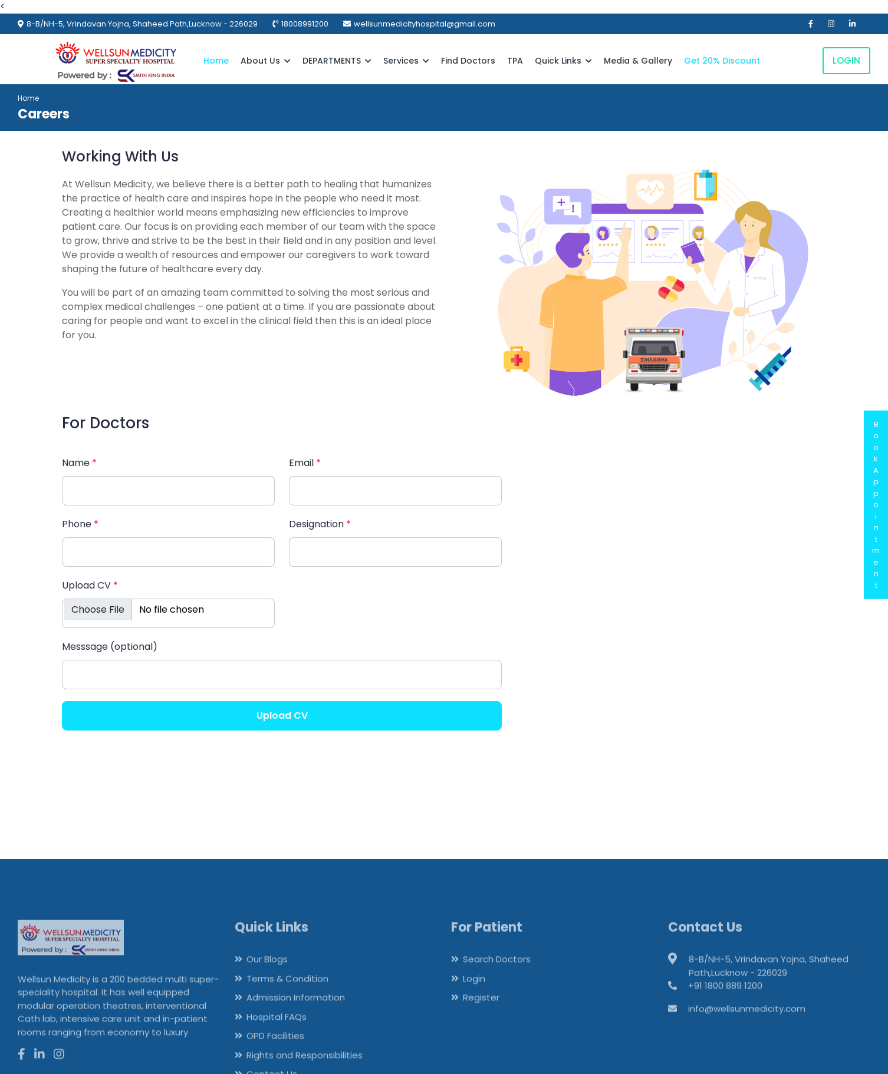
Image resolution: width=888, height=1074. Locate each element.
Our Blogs (267, 976)
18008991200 (304, 23)
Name (79, 463)
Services (406, 61)
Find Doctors (468, 61)
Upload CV (90, 585)
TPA (515, 61)
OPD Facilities (275, 1053)
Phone (80, 524)
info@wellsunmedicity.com (746, 1025)
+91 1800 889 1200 (725, 1003)
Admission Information (295, 1015)
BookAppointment (876, 505)
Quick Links (563, 61)
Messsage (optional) (109, 646)
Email (305, 463)
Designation (320, 524)
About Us (266, 61)
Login (846, 60)
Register (481, 1015)
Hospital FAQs (276, 1033)
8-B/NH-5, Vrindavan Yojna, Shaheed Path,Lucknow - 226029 (142, 23)
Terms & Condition (287, 995)
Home (216, 61)
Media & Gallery (638, 61)
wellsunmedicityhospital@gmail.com (424, 23)
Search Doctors (497, 976)
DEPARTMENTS (336, 61)
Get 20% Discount (722, 61)
